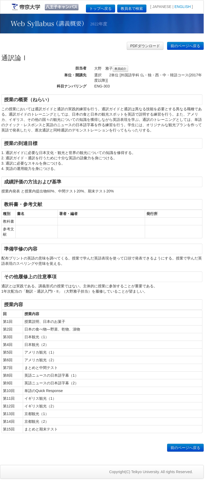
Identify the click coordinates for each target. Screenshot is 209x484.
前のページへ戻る (185, 46)
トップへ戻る (100, 8)
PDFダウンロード (145, 46)
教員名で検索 (132, 8)
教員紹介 (120, 68)
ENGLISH (183, 7)
